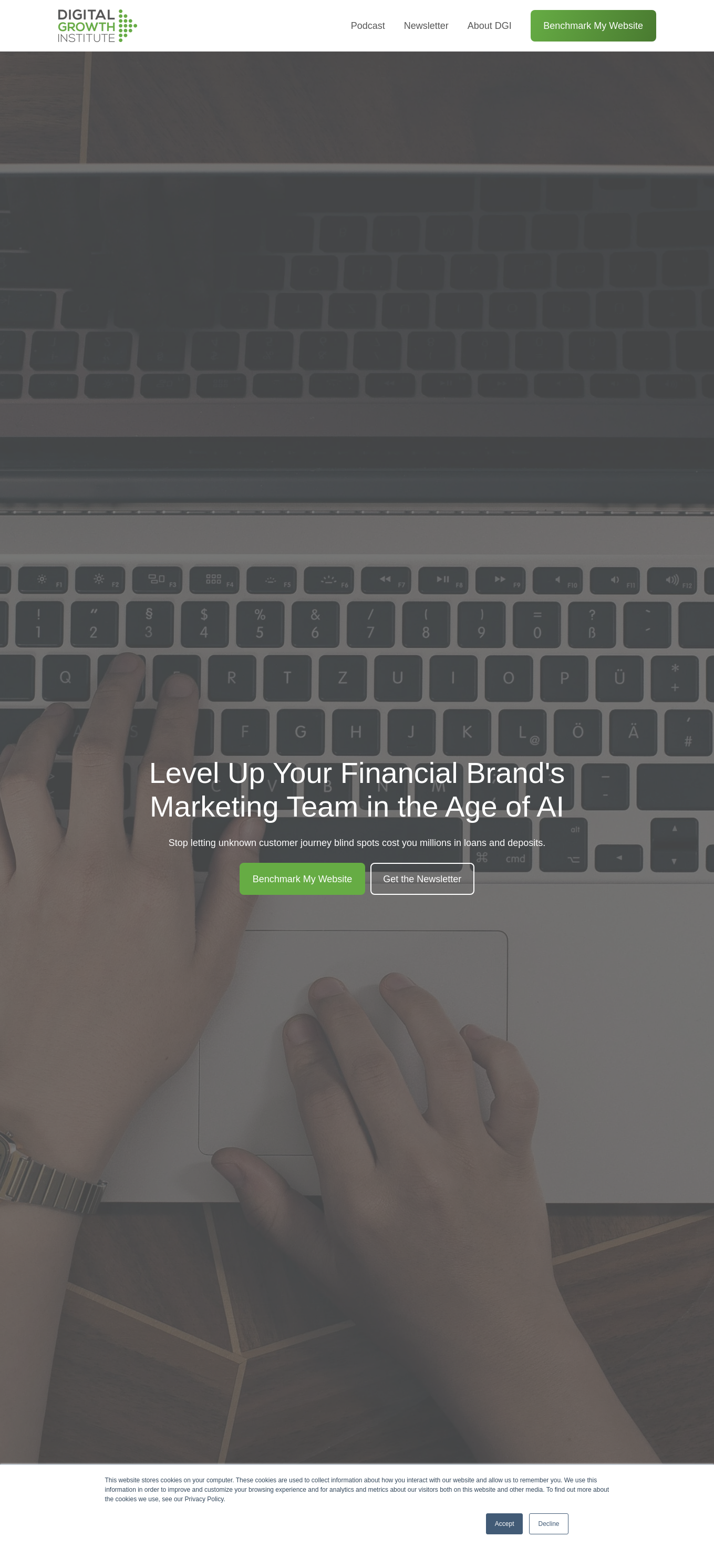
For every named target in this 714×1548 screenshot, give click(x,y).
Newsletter (426, 25)
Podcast (368, 25)
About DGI (490, 25)
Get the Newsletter (422, 879)
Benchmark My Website (593, 25)
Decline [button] (548, 1524)
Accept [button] (504, 1524)
